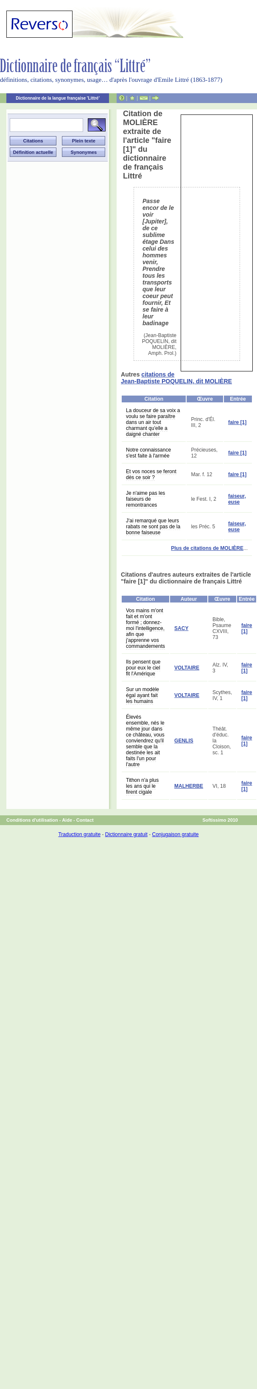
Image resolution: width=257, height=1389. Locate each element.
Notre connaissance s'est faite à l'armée (148, 453)
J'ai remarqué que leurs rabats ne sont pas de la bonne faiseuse (153, 527)
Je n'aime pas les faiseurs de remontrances (145, 499)
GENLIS (183, 741)
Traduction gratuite (79, 834)
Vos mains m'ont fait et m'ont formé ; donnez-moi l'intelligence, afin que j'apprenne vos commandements (145, 628)
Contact (85, 820)
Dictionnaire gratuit (126, 834)
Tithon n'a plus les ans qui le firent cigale (142, 786)
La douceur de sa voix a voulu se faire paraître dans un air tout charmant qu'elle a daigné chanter (153, 422)
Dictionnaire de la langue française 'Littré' (58, 98)
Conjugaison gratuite (175, 834)
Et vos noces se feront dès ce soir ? (151, 474)
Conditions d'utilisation (32, 820)
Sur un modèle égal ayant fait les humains (142, 695)
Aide (67, 820)
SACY (181, 628)
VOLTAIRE (186, 668)
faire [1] (237, 422)
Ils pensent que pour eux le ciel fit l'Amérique (143, 668)
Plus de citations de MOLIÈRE (207, 548)
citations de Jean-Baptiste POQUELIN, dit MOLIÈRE (176, 378)
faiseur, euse (237, 499)
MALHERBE (188, 786)
